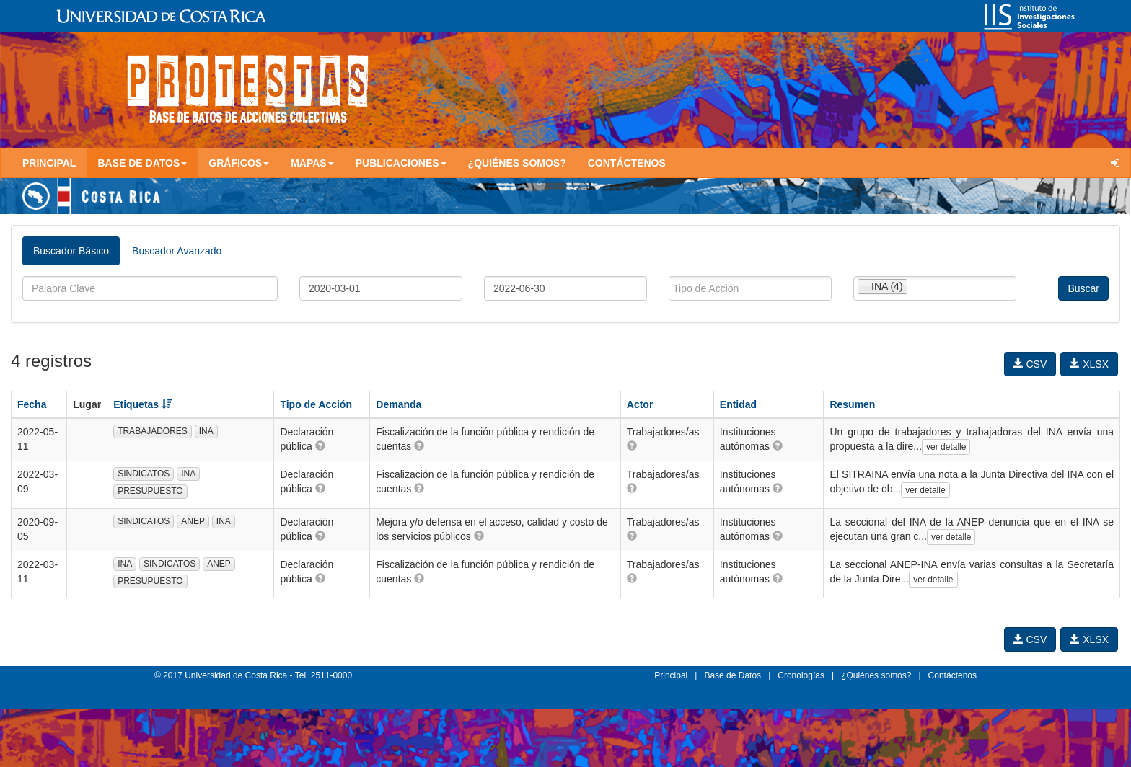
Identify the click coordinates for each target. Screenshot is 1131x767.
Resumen (852, 404)
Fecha (31, 404)
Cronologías (801, 675)
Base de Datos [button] (142, 163)
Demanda (398, 404)
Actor (640, 404)
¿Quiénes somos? (517, 163)
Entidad (738, 404)
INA (206, 431)
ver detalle (946, 447)
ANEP (193, 521)
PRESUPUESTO (150, 491)
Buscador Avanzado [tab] (176, 251)
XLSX (1089, 364)
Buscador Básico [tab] (71, 251)
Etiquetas (142, 404)
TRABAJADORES (153, 431)
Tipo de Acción (316, 404)
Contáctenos (627, 163)
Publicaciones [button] (401, 163)
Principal (49, 163)
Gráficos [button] (238, 163)
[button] (320, 445)
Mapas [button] (312, 163)
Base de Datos (732, 675)
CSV (1030, 364)
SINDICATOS (144, 474)
